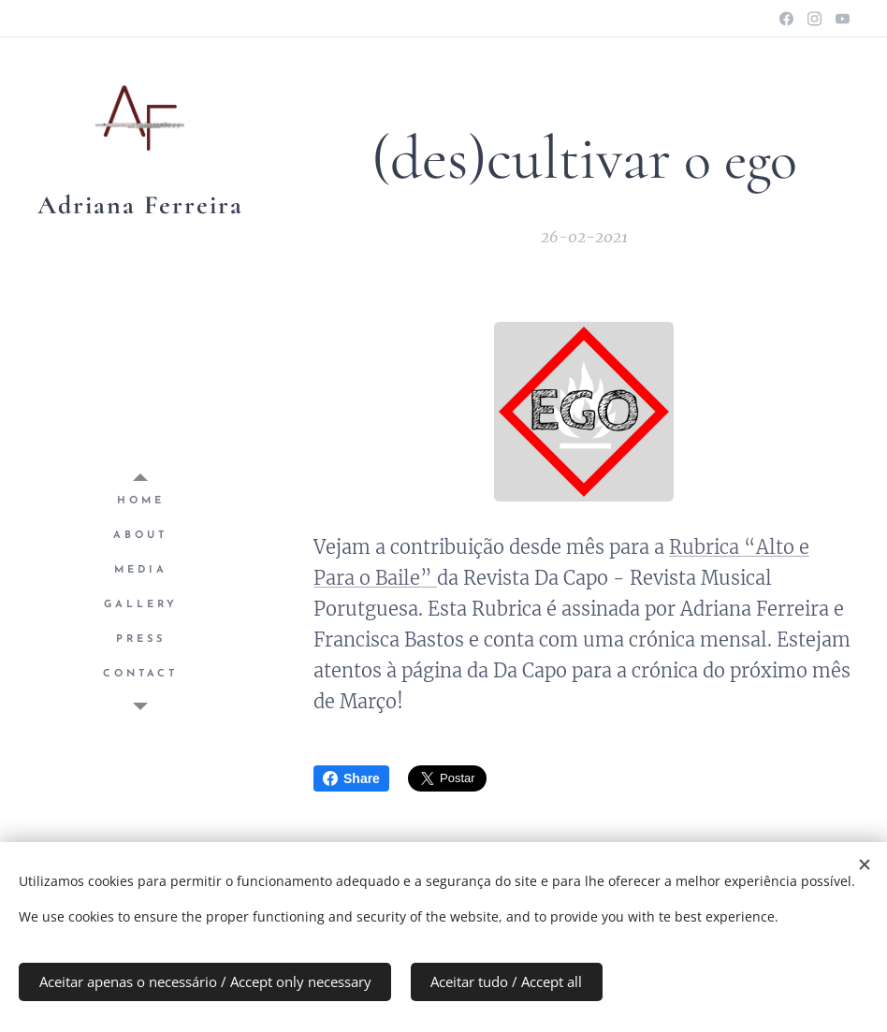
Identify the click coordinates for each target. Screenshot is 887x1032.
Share (351, 778)
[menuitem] (140, 501)
